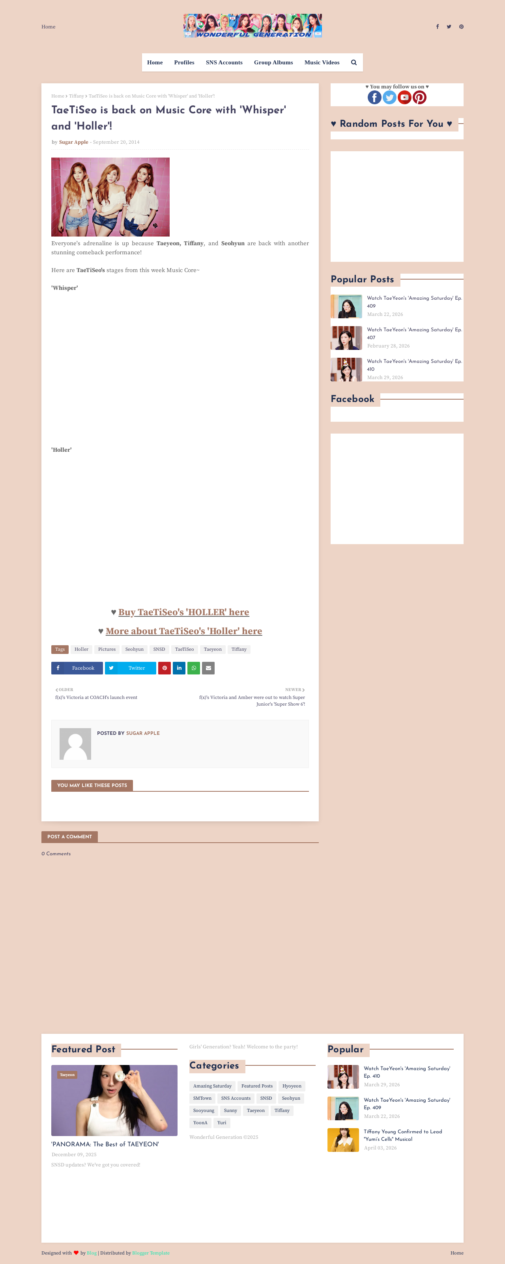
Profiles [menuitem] (184, 62)
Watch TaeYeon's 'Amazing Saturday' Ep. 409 (414, 302)
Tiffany (76, 96)
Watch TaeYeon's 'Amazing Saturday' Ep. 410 (414, 365)
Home (48, 27)
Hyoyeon (291, 1086)
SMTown (202, 1098)
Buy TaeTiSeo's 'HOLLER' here (183, 612)
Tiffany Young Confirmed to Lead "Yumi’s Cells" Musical (403, 1135)
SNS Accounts (236, 1098)
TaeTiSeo (184, 649)
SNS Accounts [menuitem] (224, 62)
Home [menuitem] (155, 62)
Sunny (230, 1111)
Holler (81, 649)
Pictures (107, 649)
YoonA (200, 1123)
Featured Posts (257, 1086)
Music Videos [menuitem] (322, 62)
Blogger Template (151, 1253)
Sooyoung (203, 1111)
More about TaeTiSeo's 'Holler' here (184, 631)
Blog (92, 1253)
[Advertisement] (397, 206)
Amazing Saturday (212, 1086)
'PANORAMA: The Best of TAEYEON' (105, 1145)
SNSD (159, 649)
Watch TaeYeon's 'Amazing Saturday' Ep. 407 (414, 333)
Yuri (221, 1123)
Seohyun (134, 649)
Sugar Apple (73, 142)
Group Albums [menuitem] (273, 62)
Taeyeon (213, 649)
